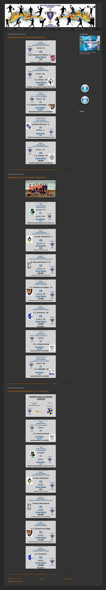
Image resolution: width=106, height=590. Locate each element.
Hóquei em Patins (66, 29)
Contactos (90, 29)
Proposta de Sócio (79, 29)
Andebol (29, 29)
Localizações (10, 29)
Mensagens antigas (68, 578)
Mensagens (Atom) (18, 581)
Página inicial (20, 29)
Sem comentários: (53, 169)
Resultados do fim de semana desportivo (26, 37)
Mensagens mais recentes (14, 578)
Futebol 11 (48, 29)
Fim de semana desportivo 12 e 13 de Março (28, 391)
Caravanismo (38, 29)
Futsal (56, 29)
